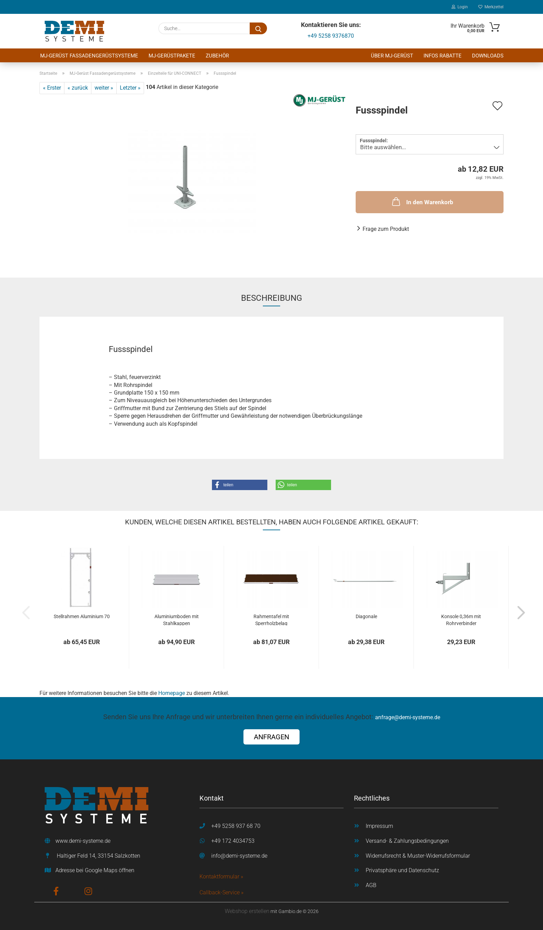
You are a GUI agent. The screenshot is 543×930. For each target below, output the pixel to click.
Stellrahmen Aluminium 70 (82, 616)
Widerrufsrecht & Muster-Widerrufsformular (418, 855)
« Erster (52, 87)
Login (460, 6)
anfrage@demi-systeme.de (407, 717)
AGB (371, 885)
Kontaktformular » (221, 876)
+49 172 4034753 (233, 841)
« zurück (78, 87)
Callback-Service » (221, 892)
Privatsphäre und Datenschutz (402, 870)
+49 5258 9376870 (331, 36)
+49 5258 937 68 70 (235, 826)
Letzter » (130, 87)
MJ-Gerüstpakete (172, 56)
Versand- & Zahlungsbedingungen (407, 841)
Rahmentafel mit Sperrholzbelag (271, 619)
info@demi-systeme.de (239, 855)
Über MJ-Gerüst (392, 56)
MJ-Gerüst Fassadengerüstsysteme (89, 56)
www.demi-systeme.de (82, 841)
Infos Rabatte (443, 56)
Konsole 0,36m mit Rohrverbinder (461, 619)
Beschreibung (271, 298)
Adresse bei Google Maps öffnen (94, 870)
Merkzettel (491, 6)
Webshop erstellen (247, 911)
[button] (239, 485)
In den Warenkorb (422, 201)
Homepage (171, 693)
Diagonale (366, 616)
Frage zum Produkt (386, 229)
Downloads (488, 56)
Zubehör (217, 56)
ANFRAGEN (271, 737)
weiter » (104, 87)
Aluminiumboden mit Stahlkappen (176, 619)
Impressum (379, 826)
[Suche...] (258, 28)
